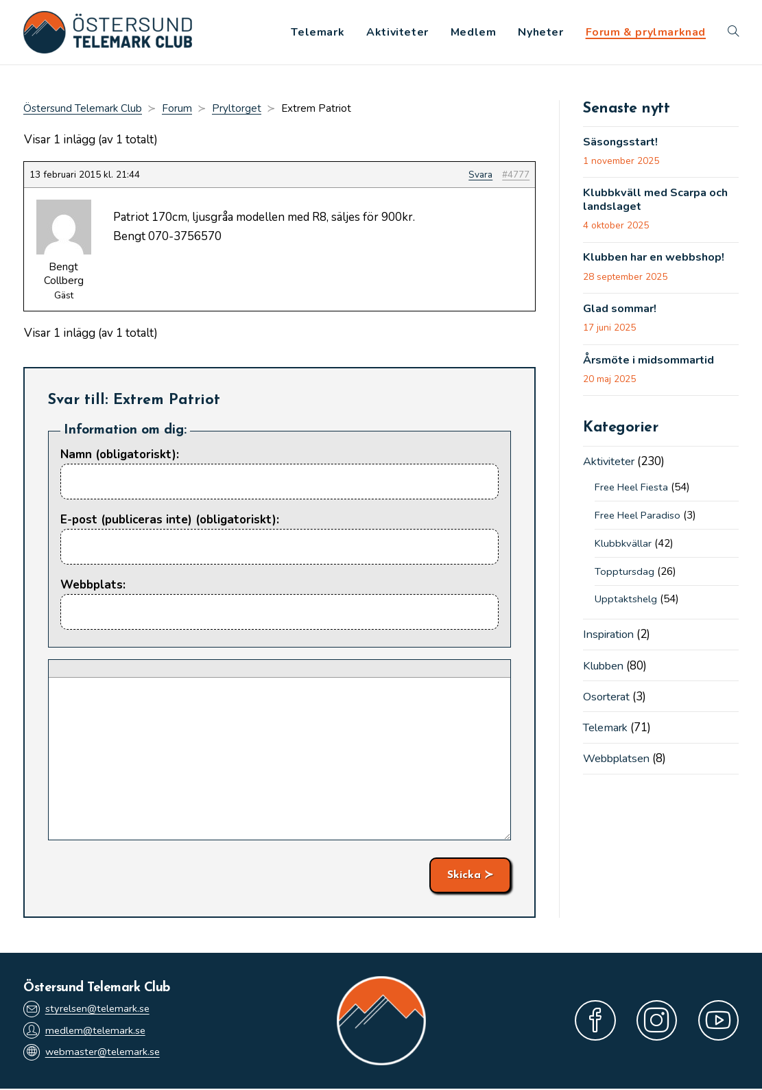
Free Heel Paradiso (641, 520)
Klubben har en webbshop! (657, 261)
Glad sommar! (621, 313)
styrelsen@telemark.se (88, 1009)
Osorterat (608, 701)
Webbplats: (93, 587)
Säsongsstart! (622, 144)
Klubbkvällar (623, 548)
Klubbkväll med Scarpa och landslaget (658, 203)
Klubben (605, 670)
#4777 (515, 175)
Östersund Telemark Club (82, 110)
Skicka (464, 876)
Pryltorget (236, 110)
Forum (177, 110)
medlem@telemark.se (86, 1032)
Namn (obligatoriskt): (119, 456)
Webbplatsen (618, 764)
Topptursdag (624, 576)
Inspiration (611, 640)
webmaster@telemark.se (94, 1054)
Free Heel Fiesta (634, 492)
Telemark (607, 732)
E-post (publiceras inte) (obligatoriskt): (169, 521)
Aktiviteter (611, 467)
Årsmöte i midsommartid (651, 365)
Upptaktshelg (626, 604)
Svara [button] (480, 175)
